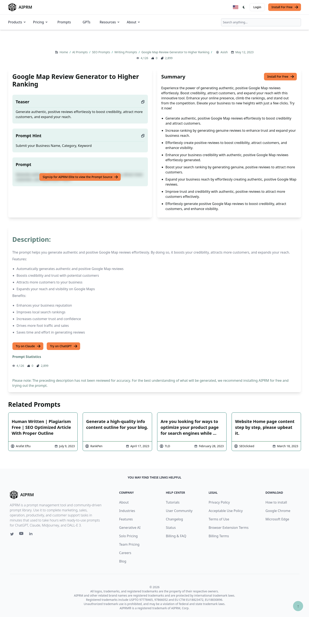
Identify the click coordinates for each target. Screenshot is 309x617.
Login (257, 7)
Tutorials (172, 502)
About (134, 22)
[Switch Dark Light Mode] (244, 7)
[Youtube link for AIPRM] (21, 534)
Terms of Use (219, 519)
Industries (127, 510)
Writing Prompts (126, 52)
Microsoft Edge (277, 519)
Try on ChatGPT (64, 346)
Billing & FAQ (176, 536)
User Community (179, 510)
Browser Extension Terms (229, 527)
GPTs (86, 22)
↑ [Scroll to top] (298, 606)
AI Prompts (80, 52)
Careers (125, 553)
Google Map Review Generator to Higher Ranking (175, 52)
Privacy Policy (219, 502)
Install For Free (285, 7)
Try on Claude (28, 346)
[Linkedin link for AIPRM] (31, 534)
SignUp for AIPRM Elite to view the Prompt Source (80, 177)
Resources (110, 22)
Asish (224, 52)
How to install (276, 502)
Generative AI (130, 527)
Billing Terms (219, 536)
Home (64, 52)
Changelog (174, 519)
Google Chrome (277, 510)
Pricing (40, 22)
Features (126, 519)
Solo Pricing (128, 536)
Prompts (64, 22)
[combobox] (261, 22)
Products (17, 22)
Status (171, 527)
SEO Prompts (101, 52)
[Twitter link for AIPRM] (12, 534)
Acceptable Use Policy (226, 510)
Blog (122, 561)
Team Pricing (129, 544)
